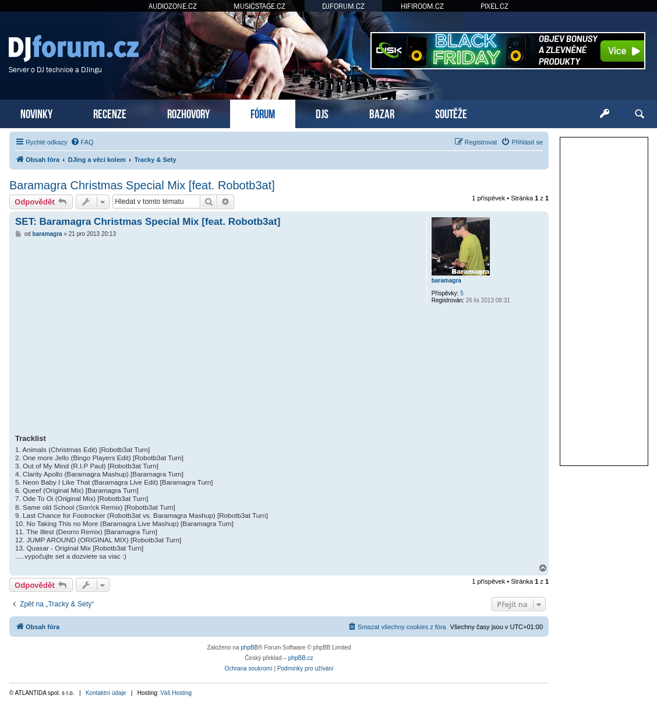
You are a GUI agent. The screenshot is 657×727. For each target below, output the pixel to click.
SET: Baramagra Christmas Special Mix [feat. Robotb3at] (147, 221)
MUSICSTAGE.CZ (259, 6)
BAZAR (381, 113)
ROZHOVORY (188, 113)
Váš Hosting (176, 693)
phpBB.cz (300, 658)
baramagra (446, 280)
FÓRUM (262, 113)
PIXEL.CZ (494, 6)
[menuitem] (82, 142)
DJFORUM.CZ (343, 6)
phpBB (249, 647)
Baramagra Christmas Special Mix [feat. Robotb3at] (142, 185)
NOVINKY (36, 113)
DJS (322, 113)
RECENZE (109, 113)
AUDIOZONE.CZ (173, 6)
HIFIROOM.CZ (422, 6)
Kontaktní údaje (106, 693)
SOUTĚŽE (451, 113)
